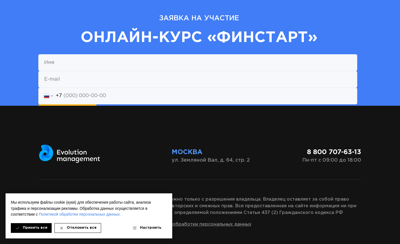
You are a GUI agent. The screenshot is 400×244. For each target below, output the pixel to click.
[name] (197, 62)
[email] (197, 79)
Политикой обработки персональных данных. (80, 214)
